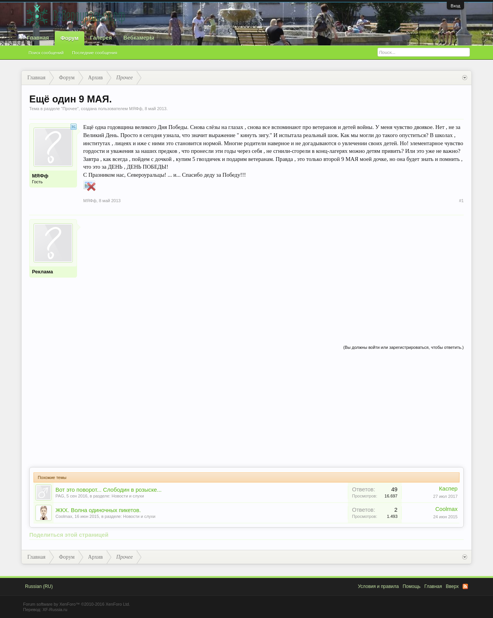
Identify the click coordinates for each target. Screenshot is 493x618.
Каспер (448, 489)
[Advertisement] (273, 273)
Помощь (411, 586)
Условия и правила (378, 586)
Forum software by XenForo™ (76, 604)
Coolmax (63, 516)
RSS (465, 586)
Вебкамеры (138, 38)
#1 (461, 200)
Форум (69, 38)
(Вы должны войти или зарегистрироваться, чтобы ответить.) (403, 347)
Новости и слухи (128, 496)
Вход (455, 5)
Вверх (452, 586)
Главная (38, 38)
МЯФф (136, 108)
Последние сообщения (94, 52)
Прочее (69, 108)
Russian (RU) (39, 586)
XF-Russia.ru (54, 609)
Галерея (101, 38)
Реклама (42, 272)
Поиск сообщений (46, 52)
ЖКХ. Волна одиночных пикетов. (98, 510)
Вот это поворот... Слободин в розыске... (108, 490)
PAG (59, 496)
